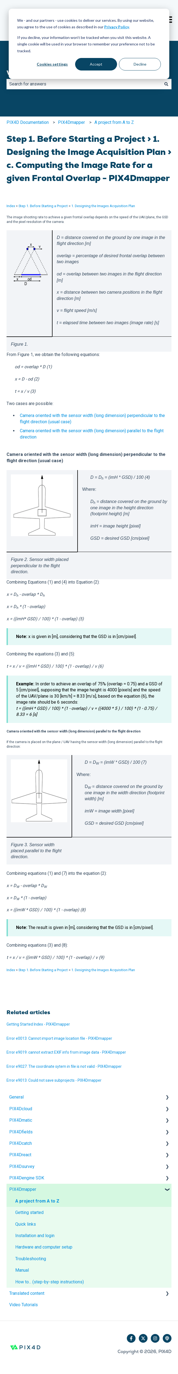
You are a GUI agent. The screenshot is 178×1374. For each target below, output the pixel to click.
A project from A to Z (114, 122)
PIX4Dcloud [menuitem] (20, 1108)
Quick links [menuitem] (25, 1224)
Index (11, 206)
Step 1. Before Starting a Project (43, 206)
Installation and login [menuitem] (34, 1235)
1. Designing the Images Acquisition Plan (103, 206)
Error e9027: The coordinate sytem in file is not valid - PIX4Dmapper (64, 1066)
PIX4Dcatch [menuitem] (20, 1143)
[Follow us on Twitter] (143, 1338)
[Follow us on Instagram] (155, 1338)
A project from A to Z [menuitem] (37, 1201)
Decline (140, 64)
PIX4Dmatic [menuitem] (20, 1120)
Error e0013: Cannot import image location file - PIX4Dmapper (59, 1038)
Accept (96, 64)
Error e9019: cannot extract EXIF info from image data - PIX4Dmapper (66, 1052)
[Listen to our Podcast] (167, 1338)
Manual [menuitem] (22, 1270)
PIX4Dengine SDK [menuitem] (26, 1177)
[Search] (166, 84)
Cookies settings (52, 64)
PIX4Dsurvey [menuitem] (22, 1166)
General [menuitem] (16, 1097)
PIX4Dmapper (71, 122)
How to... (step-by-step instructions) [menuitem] (49, 1281)
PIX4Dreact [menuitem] (20, 1154)
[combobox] (84, 84)
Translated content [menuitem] (26, 1293)
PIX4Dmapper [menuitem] (22, 1189)
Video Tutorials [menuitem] (23, 1304)
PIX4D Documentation (28, 122)
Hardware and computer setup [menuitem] (43, 1247)
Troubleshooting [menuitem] (30, 1258)
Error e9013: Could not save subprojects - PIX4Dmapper (54, 1080)
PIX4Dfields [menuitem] (21, 1131)
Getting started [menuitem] (29, 1212)
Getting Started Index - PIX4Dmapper (38, 1024)
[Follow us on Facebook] (131, 1338)
